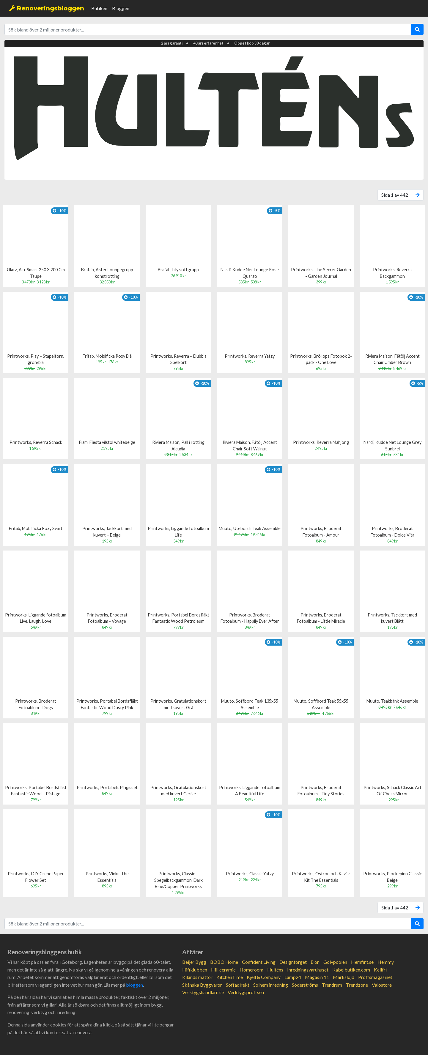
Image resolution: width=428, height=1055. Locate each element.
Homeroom (251, 969)
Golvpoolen (335, 962)
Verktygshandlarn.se (203, 992)
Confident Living (259, 962)
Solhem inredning (270, 985)
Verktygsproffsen (246, 992)
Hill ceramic (223, 969)
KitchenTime (229, 977)
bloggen (134, 985)
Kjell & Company (264, 977)
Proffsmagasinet (375, 977)
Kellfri (380, 969)
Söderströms (305, 985)
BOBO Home (224, 962)
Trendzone (357, 985)
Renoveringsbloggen (46, 8)
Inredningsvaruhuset (307, 969)
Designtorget (293, 962)
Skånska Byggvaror (202, 985)
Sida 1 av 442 (394, 195)
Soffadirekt (237, 985)
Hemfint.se (362, 962)
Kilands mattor (197, 977)
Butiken (99, 8)
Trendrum (332, 985)
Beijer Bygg (194, 962)
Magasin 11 (317, 977)
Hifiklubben (194, 969)
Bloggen (120, 8)
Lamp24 (292, 977)
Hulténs (275, 969)
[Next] (418, 195)
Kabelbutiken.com (351, 969)
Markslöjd (343, 977)
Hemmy (385, 962)
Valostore (382, 985)
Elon (315, 962)
